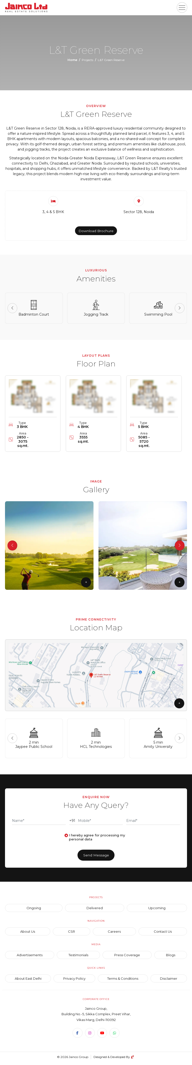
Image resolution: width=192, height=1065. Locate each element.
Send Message (96, 857)
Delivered (94, 910)
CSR (71, 934)
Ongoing (33, 910)
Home (72, 60)
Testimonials (78, 957)
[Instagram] (90, 1036)
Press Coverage (127, 957)
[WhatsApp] (115, 1036)
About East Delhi (28, 981)
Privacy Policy (74, 981)
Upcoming (157, 910)
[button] (182, 8)
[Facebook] (77, 1036)
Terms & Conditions (122, 981)
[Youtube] (102, 1036)
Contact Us (163, 934)
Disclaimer (168, 981)
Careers (114, 934)
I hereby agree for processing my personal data (97, 839)
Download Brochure (96, 231)
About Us (27, 934)
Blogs (170, 957)
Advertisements (29, 957)
